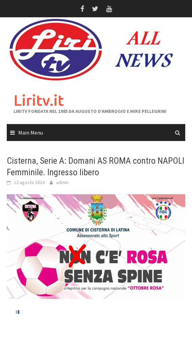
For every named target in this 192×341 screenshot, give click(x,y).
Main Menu (30, 132)
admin (62, 182)
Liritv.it (39, 100)
